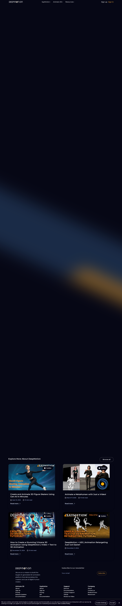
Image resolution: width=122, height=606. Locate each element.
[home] (15, 2)
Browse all (106, 459)
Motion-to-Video (69, 596)
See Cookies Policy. (64, 603)
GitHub (66, 594)
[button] (46, 2)
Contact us (91, 590)
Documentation (20, 596)
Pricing (17, 592)
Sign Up (17, 590)
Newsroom (91, 594)
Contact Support (69, 592)
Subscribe (101, 573)
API (41, 594)
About (17, 588)
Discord (66, 588)
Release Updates (21, 594)
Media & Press (92, 592)
